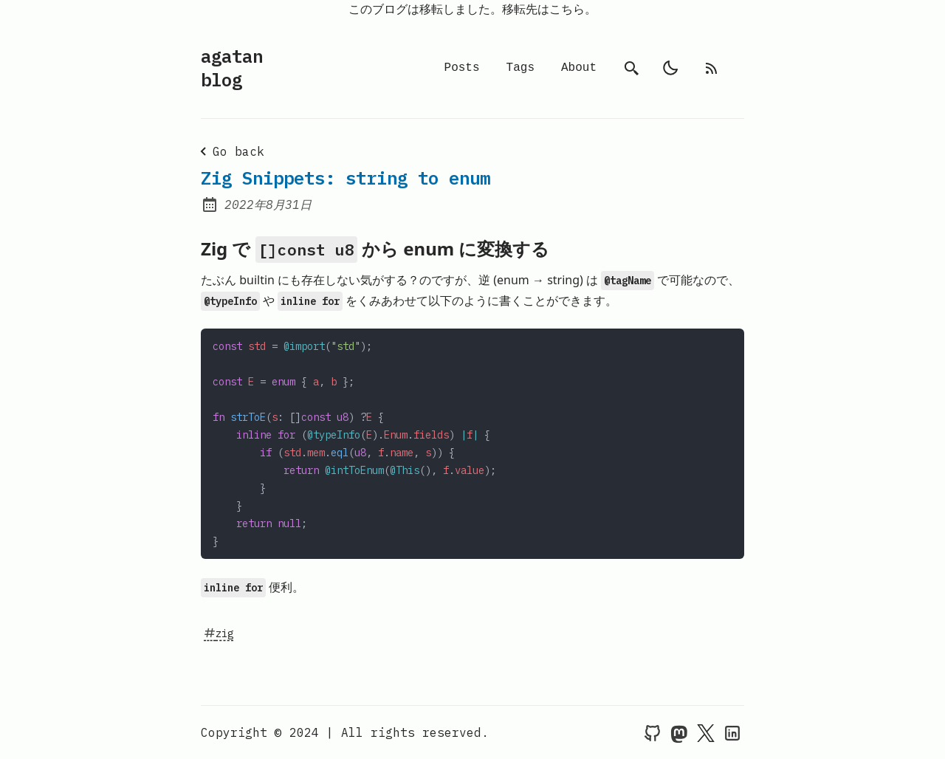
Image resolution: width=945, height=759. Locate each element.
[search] (632, 67)
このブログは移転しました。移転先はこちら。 (472, 8)
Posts (462, 68)
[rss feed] (711, 67)
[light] (670, 68)
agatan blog (232, 68)
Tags (520, 68)
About (579, 68)
